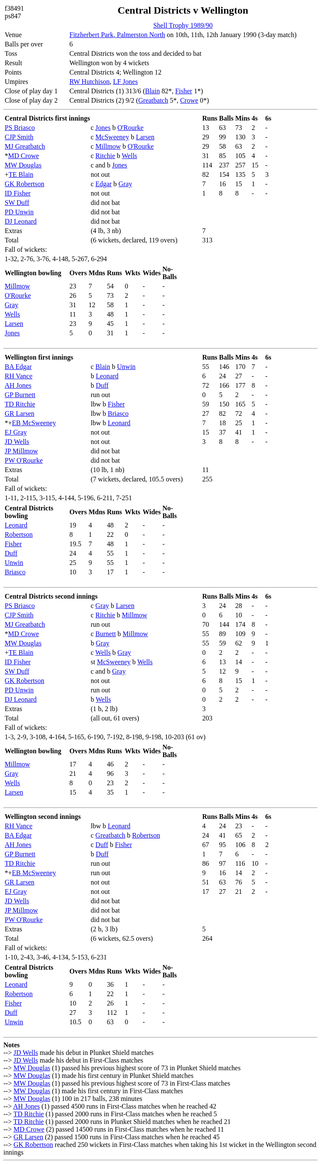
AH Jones (18, 385)
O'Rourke (131, 127)
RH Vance (18, 376)
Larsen (145, 137)
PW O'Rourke (24, 460)
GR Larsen (19, 413)
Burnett (105, 633)
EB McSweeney (34, 422)
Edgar (103, 183)
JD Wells (17, 441)
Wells (129, 155)
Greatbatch (153, 100)
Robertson (19, 534)
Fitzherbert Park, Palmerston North (117, 34)
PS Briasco (20, 127)
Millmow (108, 146)
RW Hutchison (89, 81)
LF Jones (125, 81)
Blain (152, 91)
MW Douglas (23, 165)
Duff (102, 385)
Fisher (183, 91)
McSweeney (112, 137)
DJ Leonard (21, 221)
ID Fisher (18, 193)
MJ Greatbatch (25, 146)
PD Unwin (19, 212)
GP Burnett (20, 394)
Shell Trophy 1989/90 (183, 25)
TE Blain (21, 174)
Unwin (126, 366)
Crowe (189, 100)
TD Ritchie (20, 404)
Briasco (118, 413)
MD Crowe (23, 155)
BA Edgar (18, 366)
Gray (125, 183)
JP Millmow (21, 451)
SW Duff (17, 202)
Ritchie (105, 155)
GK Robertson (24, 183)
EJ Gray (16, 432)
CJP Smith (19, 137)
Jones (103, 127)
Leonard (107, 376)
